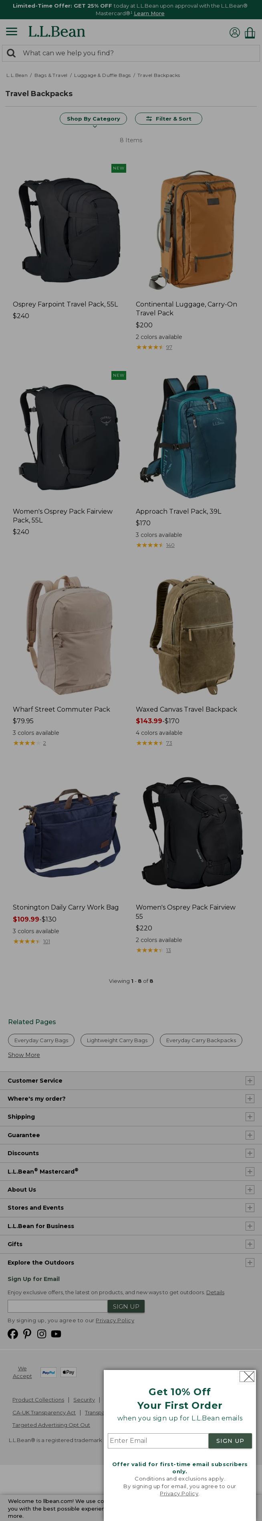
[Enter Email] (158, 1440)
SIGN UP (230, 1440)
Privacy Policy (179, 1493)
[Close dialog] (247, 1377)
